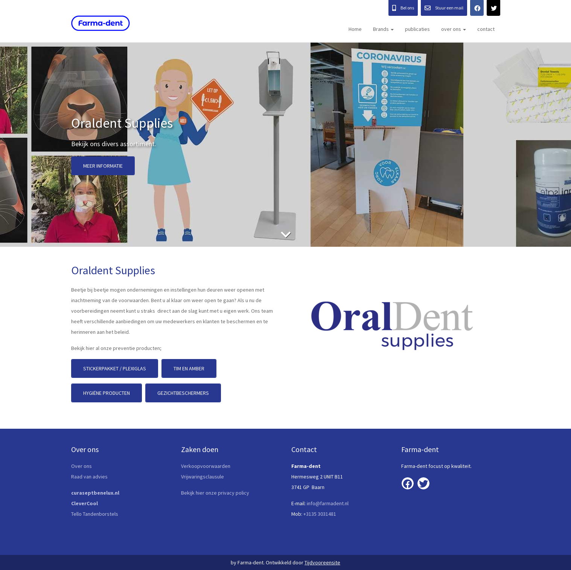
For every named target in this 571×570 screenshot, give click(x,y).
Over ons (81, 466)
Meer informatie (103, 165)
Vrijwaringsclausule (202, 476)
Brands (383, 29)
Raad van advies (89, 476)
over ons (453, 29)
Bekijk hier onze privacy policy (215, 492)
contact (486, 29)
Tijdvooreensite (322, 562)
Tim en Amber (189, 368)
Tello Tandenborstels (94, 513)
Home (355, 29)
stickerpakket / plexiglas (114, 368)
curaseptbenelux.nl (95, 492)
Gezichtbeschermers (183, 393)
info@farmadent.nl (328, 503)
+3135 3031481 (319, 513)
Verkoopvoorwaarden (205, 466)
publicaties (417, 29)
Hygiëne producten (106, 393)
